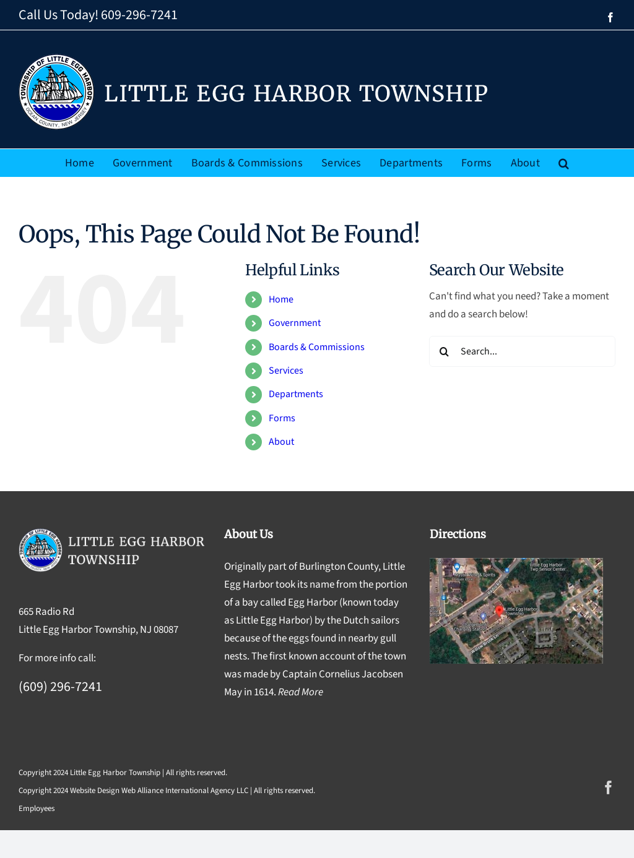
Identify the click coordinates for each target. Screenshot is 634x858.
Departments (296, 394)
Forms (282, 418)
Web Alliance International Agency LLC (184, 790)
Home (281, 299)
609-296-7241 (139, 15)
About (281, 441)
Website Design (94, 790)
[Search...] (522, 351)
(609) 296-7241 (60, 687)
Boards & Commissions (317, 347)
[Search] (444, 351)
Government (295, 323)
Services (286, 370)
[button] (563, 163)
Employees (36, 808)
